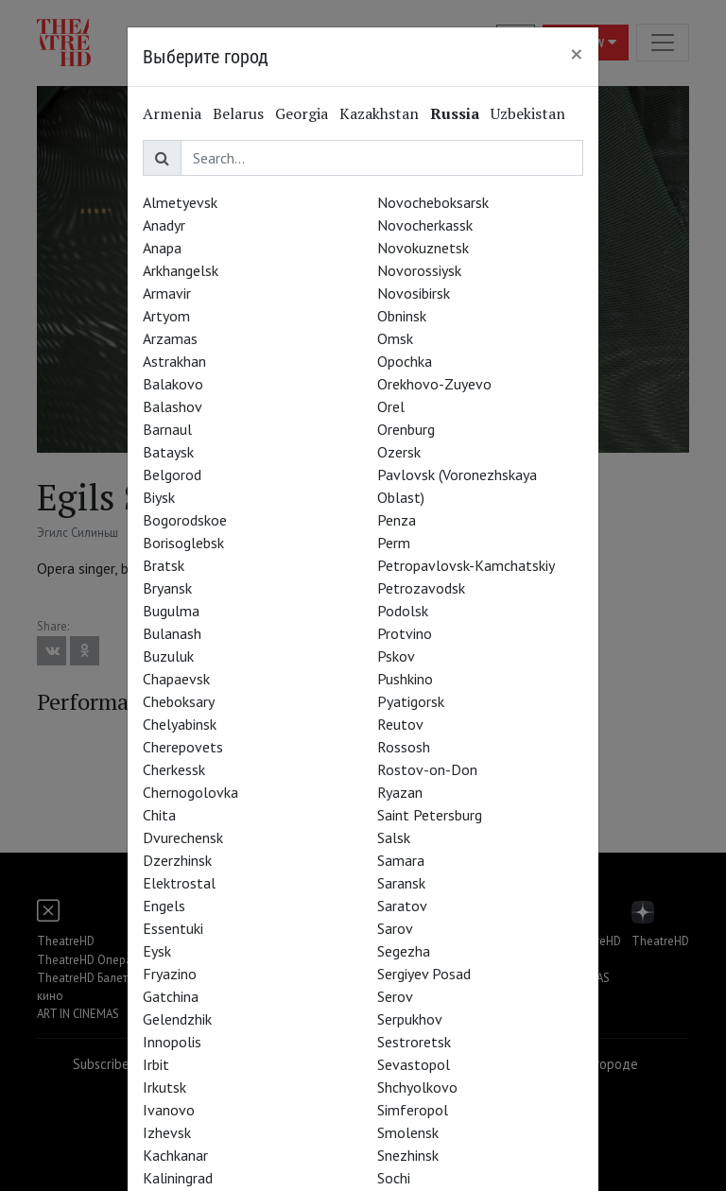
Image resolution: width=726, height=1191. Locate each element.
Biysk (159, 497)
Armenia (172, 113)
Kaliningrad (178, 1177)
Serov (395, 996)
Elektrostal (179, 882)
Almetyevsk (180, 202)
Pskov (396, 656)
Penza (396, 519)
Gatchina (171, 996)
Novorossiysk (419, 270)
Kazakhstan (379, 113)
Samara (400, 860)
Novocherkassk (425, 225)
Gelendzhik (177, 1019)
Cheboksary (179, 701)
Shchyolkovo (417, 1087)
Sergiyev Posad (424, 973)
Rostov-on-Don (427, 769)
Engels (164, 905)
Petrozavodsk (421, 587)
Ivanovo (169, 1109)
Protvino (404, 633)
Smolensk (408, 1132)
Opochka (404, 361)
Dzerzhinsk (177, 860)
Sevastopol (413, 1064)
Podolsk (402, 610)
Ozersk (399, 451)
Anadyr (164, 225)
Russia (454, 113)
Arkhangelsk (180, 270)
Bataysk (168, 451)
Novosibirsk (413, 293)
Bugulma (171, 610)
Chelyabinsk (179, 724)
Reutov (400, 724)
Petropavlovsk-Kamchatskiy (466, 565)
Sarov (395, 928)
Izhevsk (167, 1132)
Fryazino (170, 973)
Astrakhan (174, 361)
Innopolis (172, 1041)
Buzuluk (168, 656)
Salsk (393, 837)
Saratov (402, 905)
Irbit (156, 1064)
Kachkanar (175, 1155)
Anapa (162, 247)
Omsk (395, 338)
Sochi (393, 1177)
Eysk (157, 950)
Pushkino (405, 678)
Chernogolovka (190, 792)
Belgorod (172, 474)
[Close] (576, 53)
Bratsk (163, 565)
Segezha (403, 950)
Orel (391, 406)
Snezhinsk (408, 1155)
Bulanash (172, 633)
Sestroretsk (414, 1041)
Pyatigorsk (410, 701)
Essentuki (173, 928)
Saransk (401, 882)
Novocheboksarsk (433, 202)
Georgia (301, 113)
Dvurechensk (183, 837)
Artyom (166, 315)
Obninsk (401, 315)
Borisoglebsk (183, 542)
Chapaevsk (176, 678)
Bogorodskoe (185, 519)
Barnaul (167, 429)
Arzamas (170, 338)
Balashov (172, 406)
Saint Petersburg (429, 814)
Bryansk (167, 587)
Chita (159, 814)
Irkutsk (164, 1087)
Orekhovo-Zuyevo (434, 383)
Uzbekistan (528, 113)
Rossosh (403, 746)
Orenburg (406, 429)
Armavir (167, 293)
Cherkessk (174, 769)
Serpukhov (409, 1019)
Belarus (238, 113)
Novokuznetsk (423, 247)
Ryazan (400, 792)
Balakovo (173, 383)
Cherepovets (183, 746)
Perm (393, 542)
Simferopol (412, 1109)
